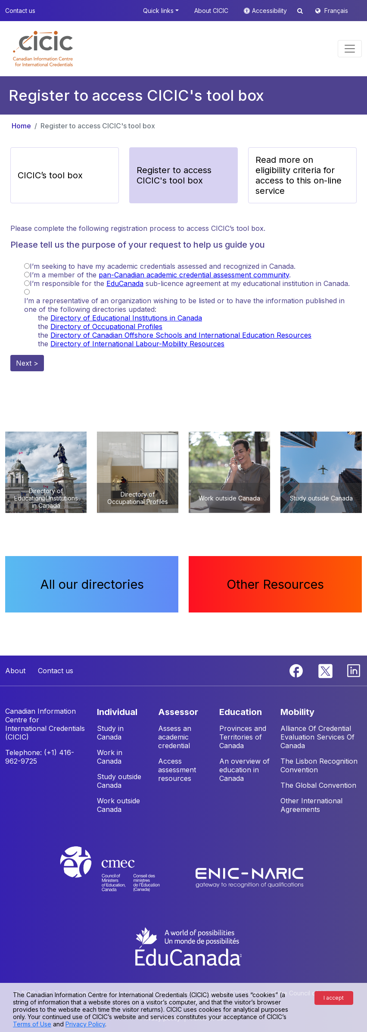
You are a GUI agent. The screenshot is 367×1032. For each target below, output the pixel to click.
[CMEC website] (121, 877)
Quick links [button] (158, 10)
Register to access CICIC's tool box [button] (174, 175)
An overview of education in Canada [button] (244, 770)
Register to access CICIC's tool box (97, 125)
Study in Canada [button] (110, 732)
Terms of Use (32, 1024)
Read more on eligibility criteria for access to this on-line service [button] (298, 175)
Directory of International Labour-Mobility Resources (137, 343)
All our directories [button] (92, 584)
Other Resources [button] (275, 584)
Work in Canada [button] (109, 756)
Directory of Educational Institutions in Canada (126, 318)
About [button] (15, 670)
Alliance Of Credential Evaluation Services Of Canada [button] (317, 737)
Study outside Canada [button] (119, 781)
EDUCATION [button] (240, 712)
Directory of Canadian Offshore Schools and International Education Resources (180, 335)
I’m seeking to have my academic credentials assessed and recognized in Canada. (162, 266)
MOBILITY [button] (297, 712)
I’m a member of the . (160, 274)
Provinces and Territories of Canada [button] (242, 737)
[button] (43, 48)
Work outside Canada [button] (118, 805)
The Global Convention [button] (318, 785)
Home (21, 125)
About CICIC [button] (211, 10)
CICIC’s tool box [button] (50, 175)
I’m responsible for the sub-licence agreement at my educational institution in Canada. (190, 283)
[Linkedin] (353, 670)
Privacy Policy (85, 1024)
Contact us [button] (20, 10)
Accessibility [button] (270, 10)
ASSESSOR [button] (178, 712)
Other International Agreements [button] (311, 805)
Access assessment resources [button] (177, 770)
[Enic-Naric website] (249, 877)
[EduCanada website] (188, 946)
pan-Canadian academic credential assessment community (194, 274)
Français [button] (336, 10)
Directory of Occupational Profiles (106, 326)
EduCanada (124, 283)
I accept (333, 998)
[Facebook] (297, 670)
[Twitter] (326, 670)
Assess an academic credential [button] (174, 737)
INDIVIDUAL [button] (117, 712)
